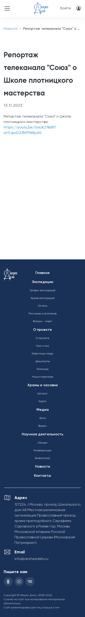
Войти (65, 8)
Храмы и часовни (42, 385)
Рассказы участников (42, 313)
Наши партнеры (42, 377)
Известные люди (42, 353)
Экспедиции (42, 282)
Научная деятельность (42, 434)
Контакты (42, 476)
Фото (42, 418)
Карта (42, 401)
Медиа (42, 410)
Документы (42, 361)
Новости (10, 28)
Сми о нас (42, 346)
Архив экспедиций (43, 298)
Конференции (42, 450)
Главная (42, 273)
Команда (43, 369)
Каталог (42, 393)
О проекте (42, 330)
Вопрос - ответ (42, 321)
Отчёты (42, 306)
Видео (42, 426)
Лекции (42, 442)
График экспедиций (42, 290)
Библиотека (42, 458)
